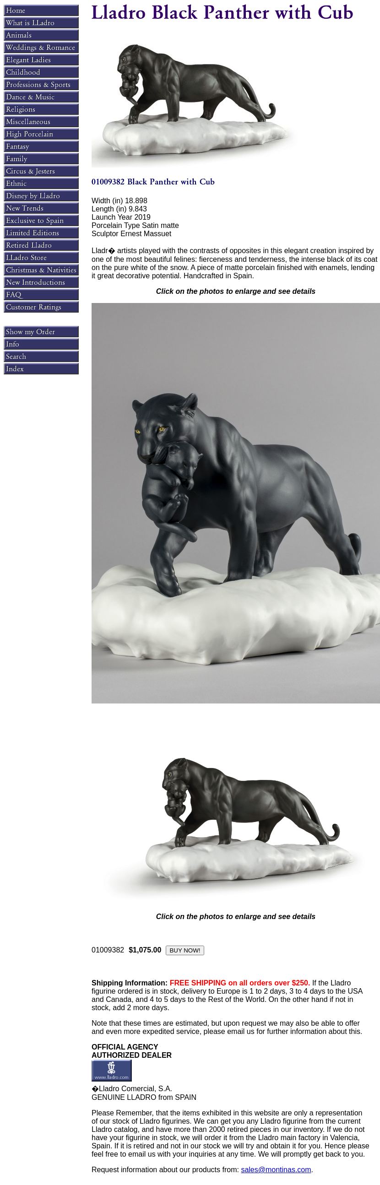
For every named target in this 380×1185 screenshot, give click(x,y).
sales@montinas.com (276, 1170)
